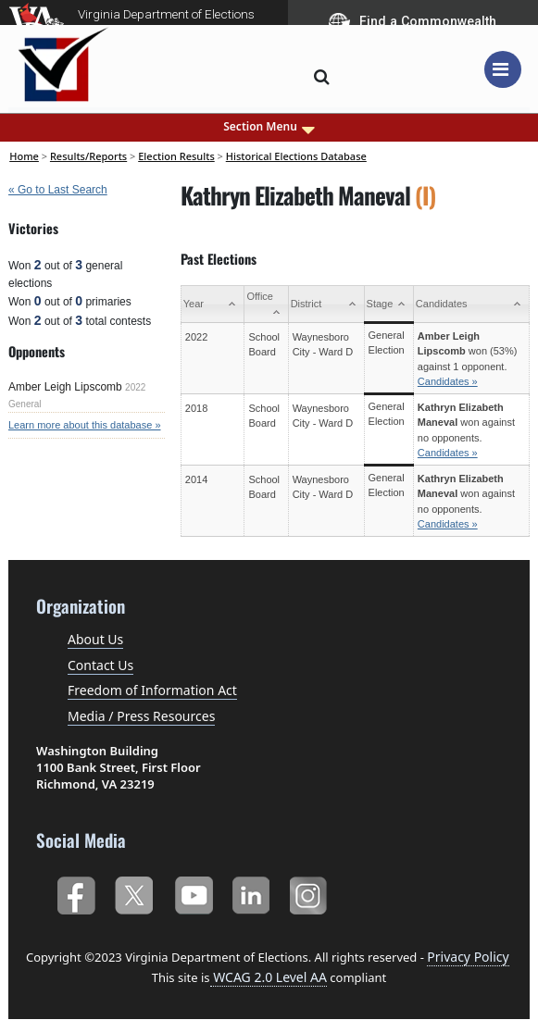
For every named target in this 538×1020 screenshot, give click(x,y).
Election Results (176, 156)
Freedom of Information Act (152, 690)
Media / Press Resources (141, 716)
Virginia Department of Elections (166, 13)
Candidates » (448, 381)
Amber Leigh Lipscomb (65, 386)
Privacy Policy (467, 956)
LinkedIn (251, 892)
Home (24, 156)
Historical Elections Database (296, 156)
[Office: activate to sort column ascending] (266, 304)
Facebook (75, 892)
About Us (95, 639)
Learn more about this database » (84, 424)
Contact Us (100, 665)
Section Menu (269, 126)
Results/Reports (88, 156)
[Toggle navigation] (502, 69)
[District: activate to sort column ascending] (326, 304)
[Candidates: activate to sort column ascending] (471, 304)
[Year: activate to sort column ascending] (212, 304)
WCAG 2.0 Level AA (268, 977)
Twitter (134, 892)
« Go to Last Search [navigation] (57, 189)
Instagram (311, 892)
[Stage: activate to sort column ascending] (388, 304)
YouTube (193, 892)
